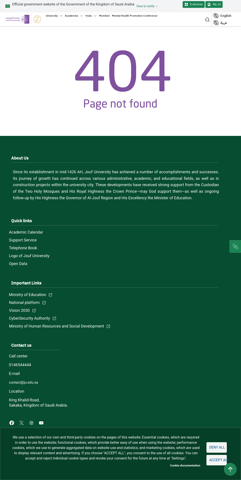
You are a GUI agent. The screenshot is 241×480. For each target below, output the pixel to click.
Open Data (18, 263)
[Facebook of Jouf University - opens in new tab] (12, 423)
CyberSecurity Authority (29, 318)
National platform (24, 302)
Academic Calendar (26, 232)
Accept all (218, 460)
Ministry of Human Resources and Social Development (56, 326)
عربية (223, 22)
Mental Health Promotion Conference (134, 16)
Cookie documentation (185, 465)
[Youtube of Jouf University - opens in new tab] (42, 423)
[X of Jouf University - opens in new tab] (22, 423)
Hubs (89, 16)
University (52, 16)
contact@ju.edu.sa (23, 382)
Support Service (23, 240)
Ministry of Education (27, 294)
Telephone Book (23, 248)
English (225, 15)
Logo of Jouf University (29, 255)
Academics (71, 16)
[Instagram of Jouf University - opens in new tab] (32, 423)
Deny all (217, 447)
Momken (104, 16)
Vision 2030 (19, 310)
